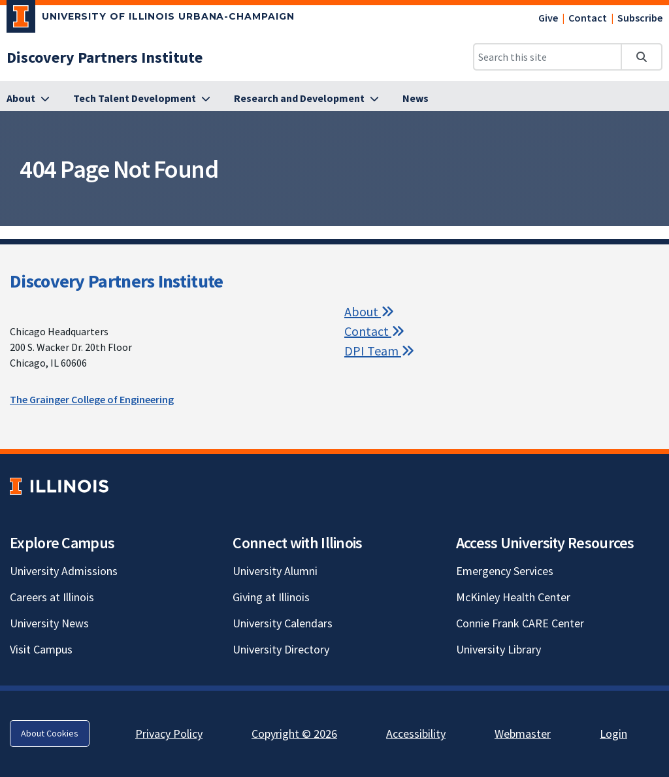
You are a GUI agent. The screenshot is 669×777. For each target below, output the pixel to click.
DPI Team (379, 350)
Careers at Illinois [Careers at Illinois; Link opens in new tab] (52, 596)
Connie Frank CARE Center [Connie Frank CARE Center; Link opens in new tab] (520, 623)
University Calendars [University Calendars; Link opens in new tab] (283, 623)
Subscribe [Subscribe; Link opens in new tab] (639, 17)
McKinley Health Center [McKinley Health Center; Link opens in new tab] (513, 596)
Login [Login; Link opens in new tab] (613, 733)
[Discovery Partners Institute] (105, 57)
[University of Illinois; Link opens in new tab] (59, 486)
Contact (587, 17)
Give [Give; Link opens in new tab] (548, 17)
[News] (415, 98)
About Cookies (49, 733)
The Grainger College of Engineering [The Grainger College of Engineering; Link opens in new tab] (92, 399)
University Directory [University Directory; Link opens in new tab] (281, 649)
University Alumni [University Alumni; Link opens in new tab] (275, 570)
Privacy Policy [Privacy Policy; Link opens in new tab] (169, 733)
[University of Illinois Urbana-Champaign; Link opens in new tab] (151, 19)
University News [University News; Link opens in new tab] (49, 623)
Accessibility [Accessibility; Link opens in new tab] (416, 733)
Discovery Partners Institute (116, 281)
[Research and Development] (306, 98)
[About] (28, 98)
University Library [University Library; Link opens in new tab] (498, 649)
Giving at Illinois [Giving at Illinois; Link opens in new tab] (271, 596)
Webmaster (523, 733)
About (369, 311)
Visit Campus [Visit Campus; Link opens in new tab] (41, 649)
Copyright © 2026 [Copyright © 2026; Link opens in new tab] (294, 733)
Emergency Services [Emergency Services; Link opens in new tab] (504, 570)
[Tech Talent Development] (142, 98)
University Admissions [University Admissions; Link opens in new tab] (64, 570)
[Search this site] (547, 56)
